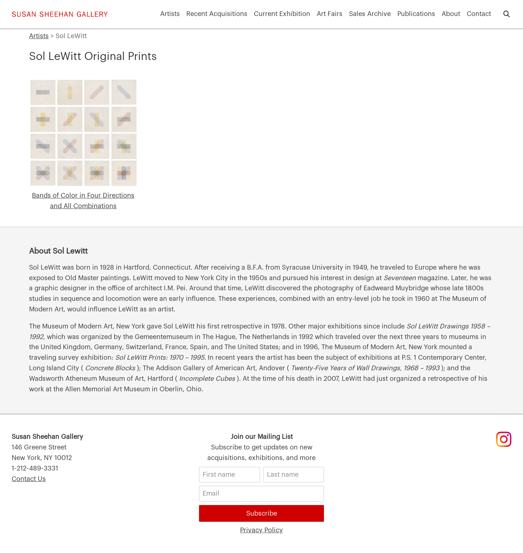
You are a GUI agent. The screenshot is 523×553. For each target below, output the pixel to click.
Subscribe (261, 513)
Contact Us (29, 479)
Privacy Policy (261, 530)
